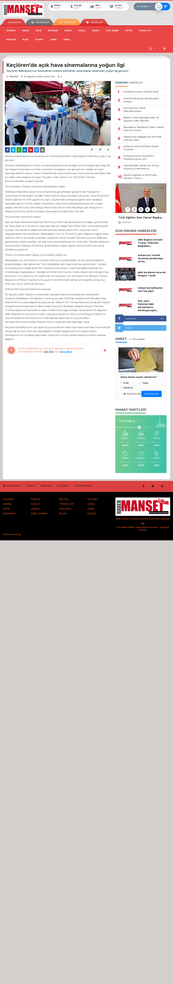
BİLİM (25, 39)
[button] (145, 6)
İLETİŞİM (62, 485)
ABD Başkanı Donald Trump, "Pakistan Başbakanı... (150, 242)
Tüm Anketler (138, 339)
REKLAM (46, 485)
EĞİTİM (128, 30)
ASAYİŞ (25, 30)
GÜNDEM (11, 30)
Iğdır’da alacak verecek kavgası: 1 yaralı (152, 274)
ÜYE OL (152, 22)
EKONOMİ (53, 30)
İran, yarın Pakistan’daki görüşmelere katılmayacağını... (148, 306)
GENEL (53, 39)
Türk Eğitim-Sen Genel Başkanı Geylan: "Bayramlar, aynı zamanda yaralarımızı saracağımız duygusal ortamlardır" (141, 217)
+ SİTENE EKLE (83, 485)
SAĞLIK (82, 30)
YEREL (67, 39)
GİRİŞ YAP (164, 22)
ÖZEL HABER (112, 30)
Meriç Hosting (12, 534)
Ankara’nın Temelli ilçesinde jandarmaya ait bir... (150, 258)
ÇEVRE (91, 513)
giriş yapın (66, 351)
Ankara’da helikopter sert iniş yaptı (150, 289)
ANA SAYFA (14, 22)
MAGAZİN (11, 39)
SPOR (38, 30)
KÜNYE (30, 485)
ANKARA (126, 222)
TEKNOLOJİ (145, 30)
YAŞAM (95, 30)
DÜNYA (68, 30)
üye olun (49, 351)
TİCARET (39, 39)
